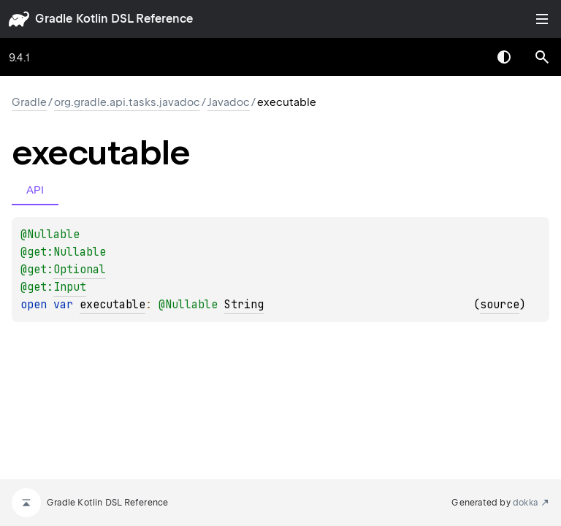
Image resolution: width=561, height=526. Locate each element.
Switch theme (504, 57)
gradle (53, 19)
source (499, 304)
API (35, 189)
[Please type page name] (542, 57)
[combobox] (466, 57)
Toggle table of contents (542, 19)
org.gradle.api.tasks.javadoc (127, 102)
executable (112, 304)
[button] (542, 57)
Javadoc (228, 102)
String (244, 304)
